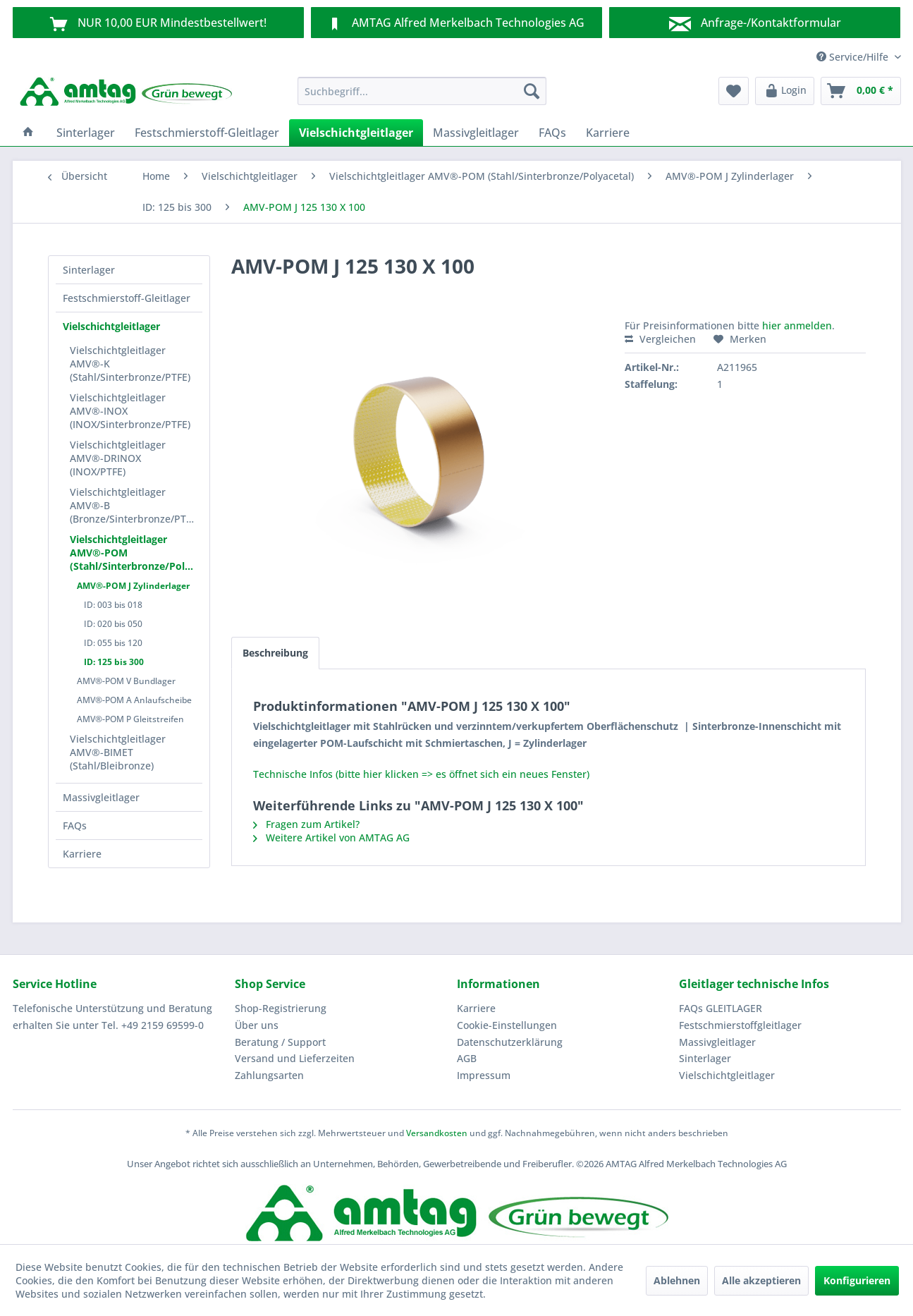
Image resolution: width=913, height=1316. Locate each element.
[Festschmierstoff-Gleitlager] (207, 132)
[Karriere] (607, 132)
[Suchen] (531, 91)
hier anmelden (797, 325)
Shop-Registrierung (280, 1008)
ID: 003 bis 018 (113, 605)
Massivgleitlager (101, 797)
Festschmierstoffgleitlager (740, 1025)
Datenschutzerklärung (510, 1042)
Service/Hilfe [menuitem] (853, 56)
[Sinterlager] (86, 132)
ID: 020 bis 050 (113, 624)
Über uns (256, 1025)
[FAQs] (552, 132)
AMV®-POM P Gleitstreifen (130, 719)
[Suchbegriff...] (422, 91)
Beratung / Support (280, 1042)
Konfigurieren (856, 1280)
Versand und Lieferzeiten (295, 1058)
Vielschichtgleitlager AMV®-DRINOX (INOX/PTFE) (118, 458)
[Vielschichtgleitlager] (356, 132)
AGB (467, 1058)
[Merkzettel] (733, 91)
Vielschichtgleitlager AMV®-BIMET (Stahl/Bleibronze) (118, 752)
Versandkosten (436, 1133)
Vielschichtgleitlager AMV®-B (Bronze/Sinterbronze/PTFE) (135, 505)
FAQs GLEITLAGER (720, 1008)
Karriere (82, 853)
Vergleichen (660, 339)
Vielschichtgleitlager (111, 326)
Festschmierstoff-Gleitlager (126, 298)
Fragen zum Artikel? (306, 824)
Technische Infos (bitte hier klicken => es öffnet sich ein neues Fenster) (421, 774)
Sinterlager (89, 269)
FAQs (75, 825)
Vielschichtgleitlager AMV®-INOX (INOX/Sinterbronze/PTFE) (130, 411)
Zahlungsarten (269, 1075)
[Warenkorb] (861, 91)
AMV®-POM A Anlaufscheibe (134, 700)
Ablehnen (677, 1280)
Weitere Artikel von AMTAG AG (331, 837)
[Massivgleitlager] (476, 132)
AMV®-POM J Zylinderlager (133, 586)
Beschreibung (275, 652)
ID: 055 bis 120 (113, 643)
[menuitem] (422, 91)
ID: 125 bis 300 (114, 662)
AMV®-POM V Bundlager (126, 681)
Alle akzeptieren (761, 1280)
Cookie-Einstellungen (507, 1025)
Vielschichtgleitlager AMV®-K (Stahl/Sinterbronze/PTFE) (130, 363)
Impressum (483, 1075)
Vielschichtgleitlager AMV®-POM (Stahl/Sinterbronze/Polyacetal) (136, 552)
